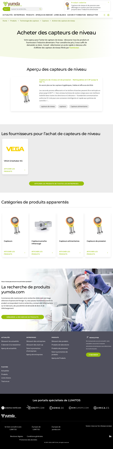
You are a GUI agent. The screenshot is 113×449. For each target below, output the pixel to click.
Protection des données (28, 440)
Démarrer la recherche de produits (23, 317)
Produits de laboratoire (60, 345)
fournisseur (74, 47)
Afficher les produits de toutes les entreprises (56, 183)
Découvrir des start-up (34, 345)
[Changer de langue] (108, 15)
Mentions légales (16, 436)
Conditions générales (35, 436)
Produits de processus (60, 348)
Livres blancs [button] (60, 15)
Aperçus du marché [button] (44, 15)
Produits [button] (30, 15)
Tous (5, 9)
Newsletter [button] (92, 15)
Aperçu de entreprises (34, 354)
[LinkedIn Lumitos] (110, 436)
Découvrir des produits (60, 341)
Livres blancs (6, 378)
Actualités (5, 371)
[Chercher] (40, 9)
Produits (4, 374)
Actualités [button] (8, 15)
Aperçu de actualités (9, 348)
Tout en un (5, 381)
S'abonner (93, 355)
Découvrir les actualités (10, 341)
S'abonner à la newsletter (11, 345)
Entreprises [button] (19, 15)
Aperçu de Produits (59, 358)
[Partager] (104, 15)
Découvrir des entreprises (35, 341)
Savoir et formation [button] (76, 15)
